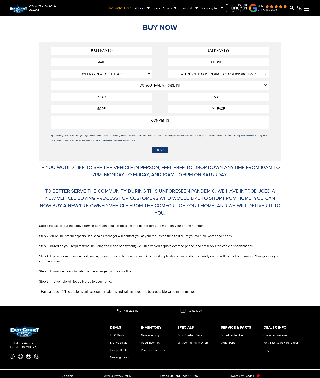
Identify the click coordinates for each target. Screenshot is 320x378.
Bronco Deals (118, 342)
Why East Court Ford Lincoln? (281, 342)
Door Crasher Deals (118, 8)
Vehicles (140, 8)
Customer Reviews (275, 335)
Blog (266, 350)
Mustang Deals (119, 357)
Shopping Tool (210, 8)
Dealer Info (186, 8)
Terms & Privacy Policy (117, 376)
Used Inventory (150, 342)
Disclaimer (67, 376)
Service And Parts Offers (193, 342)
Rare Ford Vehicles (153, 350)
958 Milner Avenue (22, 343)
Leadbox (252, 376)
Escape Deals (118, 350)
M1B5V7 (31, 347)
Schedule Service (232, 335)
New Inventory (150, 335)
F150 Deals (117, 335)
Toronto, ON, (18, 347)
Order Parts (228, 342)
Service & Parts (162, 8)
